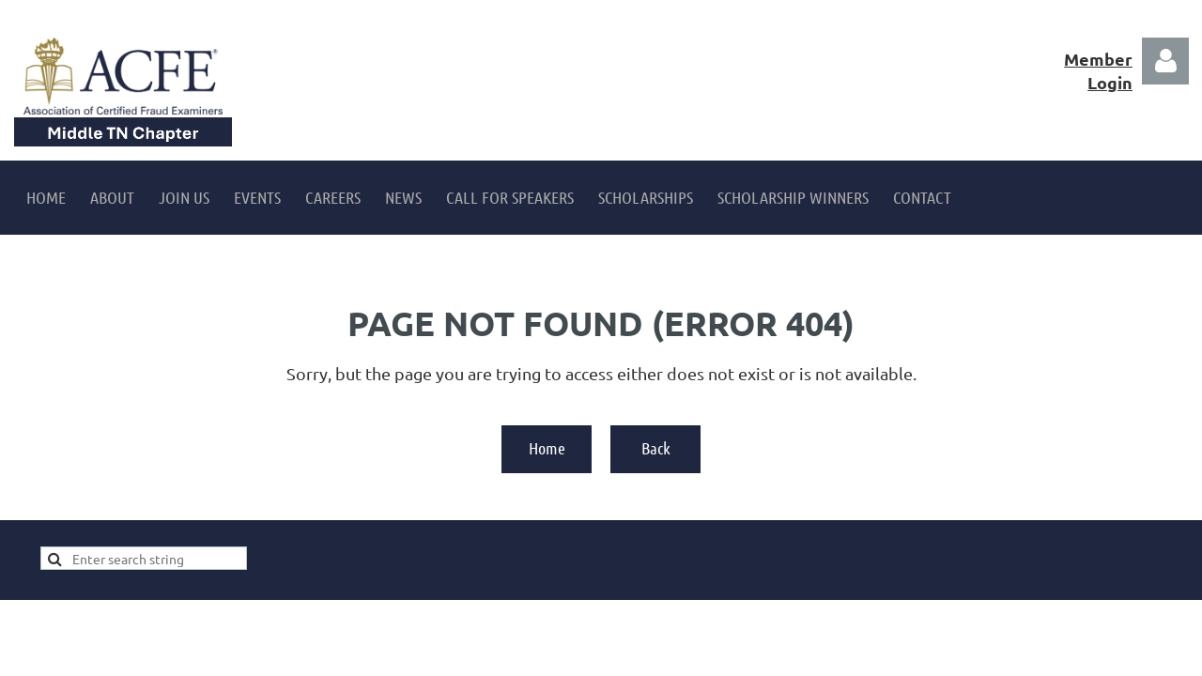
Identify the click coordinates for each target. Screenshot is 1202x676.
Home (547, 448)
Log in (1165, 61)
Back (655, 448)
